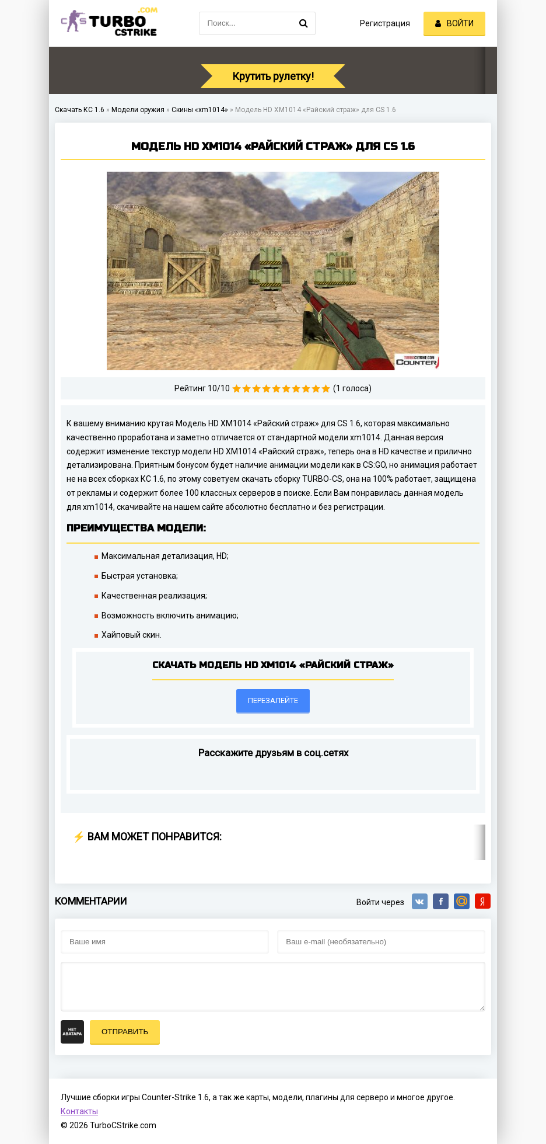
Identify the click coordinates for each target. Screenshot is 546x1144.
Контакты (79, 1111)
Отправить (125, 1031)
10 (326, 389)
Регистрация (385, 23)
